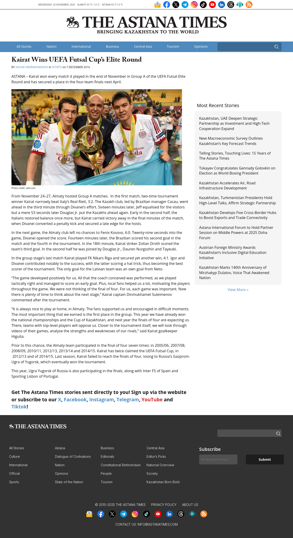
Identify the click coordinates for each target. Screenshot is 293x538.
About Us (190, 505)
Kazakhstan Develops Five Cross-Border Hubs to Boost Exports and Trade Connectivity (237, 215)
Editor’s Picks (156, 456)
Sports (57, 67)
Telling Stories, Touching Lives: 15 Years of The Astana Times (235, 156)
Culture (14, 456)
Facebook (75, 399)
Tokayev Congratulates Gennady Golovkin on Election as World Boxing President (237, 171)
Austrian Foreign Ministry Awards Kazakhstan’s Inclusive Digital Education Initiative (232, 252)
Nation (51, 46)
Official (14, 473)
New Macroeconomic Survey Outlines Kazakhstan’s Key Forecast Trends (231, 141)
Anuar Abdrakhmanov (32, 67)
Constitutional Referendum (121, 465)
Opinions (201, 46)
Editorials (107, 456)
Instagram (101, 399)
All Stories (24, 46)
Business (112, 46)
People (106, 473)
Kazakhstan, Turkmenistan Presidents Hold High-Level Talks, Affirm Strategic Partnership (237, 200)
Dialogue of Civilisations (73, 456)
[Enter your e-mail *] (218, 459)
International (81, 46)
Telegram (128, 399)
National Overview (160, 465)
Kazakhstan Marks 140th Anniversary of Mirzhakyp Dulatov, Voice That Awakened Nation (234, 272)
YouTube (152, 399)
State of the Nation (69, 482)
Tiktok (19, 406)
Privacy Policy (163, 505)
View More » (238, 289)
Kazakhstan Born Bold (162, 482)
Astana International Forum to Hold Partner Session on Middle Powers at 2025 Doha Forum (236, 232)
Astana (60, 448)
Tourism (173, 46)
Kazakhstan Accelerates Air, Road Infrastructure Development (227, 185)
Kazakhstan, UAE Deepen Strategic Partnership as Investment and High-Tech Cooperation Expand (234, 123)
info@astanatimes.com (158, 524)
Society (152, 473)
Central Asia (143, 46)
